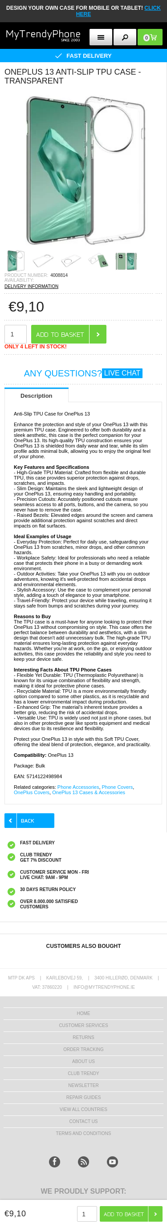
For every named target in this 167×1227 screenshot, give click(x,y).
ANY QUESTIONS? (83, 373)
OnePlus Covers (31, 792)
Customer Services (83, 1025)
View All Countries (83, 1109)
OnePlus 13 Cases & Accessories (88, 792)
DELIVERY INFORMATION (31, 286)
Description (36, 395)
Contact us (83, 1121)
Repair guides (83, 1097)
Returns (83, 1037)
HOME (83, 1013)
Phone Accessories (78, 787)
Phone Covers (117, 787)
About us (83, 1061)
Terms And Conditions (83, 1133)
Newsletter (83, 1085)
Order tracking (83, 1049)
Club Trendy (83, 1073)
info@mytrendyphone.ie (104, 987)
